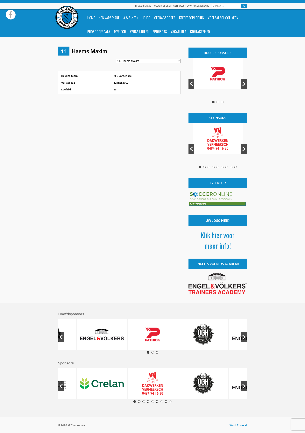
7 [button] (226, 167)
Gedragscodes (164, 17)
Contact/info (200, 31)
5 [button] (217, 167)
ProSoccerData (98, 31)
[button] (191, 84)
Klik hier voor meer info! (218, 240)
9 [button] (235, 167)
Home (91, 17)
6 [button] (222, 167)
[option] (217, 79)
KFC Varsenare (143, 5)
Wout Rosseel (238, 425)
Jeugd (146, 17)
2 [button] (217, 102)
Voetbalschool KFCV (223, 17)
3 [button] (222, 102)
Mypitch (120, 31)
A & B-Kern (130, 17)
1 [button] (213, 102)
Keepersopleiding (191, 17)
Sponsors (159, 31)
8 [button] (231, 167)
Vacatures (178, 31)
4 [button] (213, 167)
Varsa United (139, 31)
